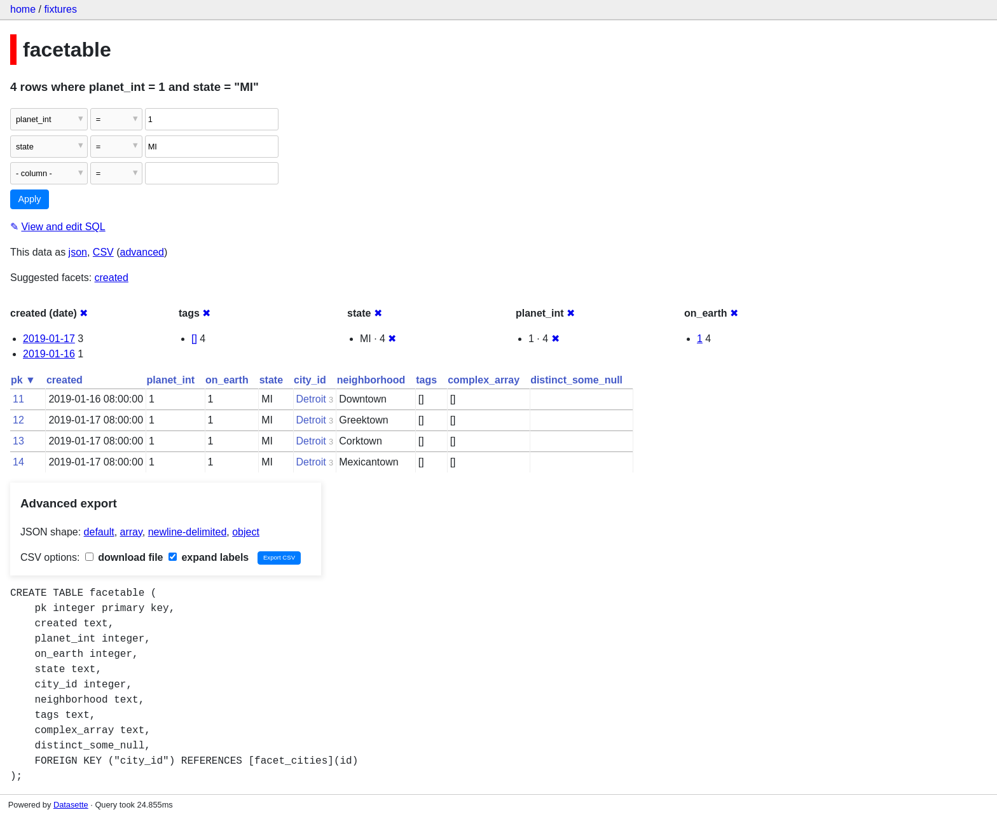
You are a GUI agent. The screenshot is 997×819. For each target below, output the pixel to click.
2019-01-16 (49, 353)
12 (18, 420)
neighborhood (371, 380)
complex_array (483, 380)
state (271, 380)
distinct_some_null (576, 380)
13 (18, 441)
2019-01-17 (49, 338)
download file (124, 557)
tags (426, 380)
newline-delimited (187, 531)
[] (194, 338)
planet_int (171, 380)
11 (18, 399)
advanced (142, 252)
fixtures (60, 9)
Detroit (311, 399)
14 (18, 462)
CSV (103, 252)
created (111, 277)
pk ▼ (23, 380)
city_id (310, 380)
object (245, 531)
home (23, 9)
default (99, 531)
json (78, 252)
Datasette (70, 804)
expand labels (208, 557)
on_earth (227, 380)
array (131, 531)
